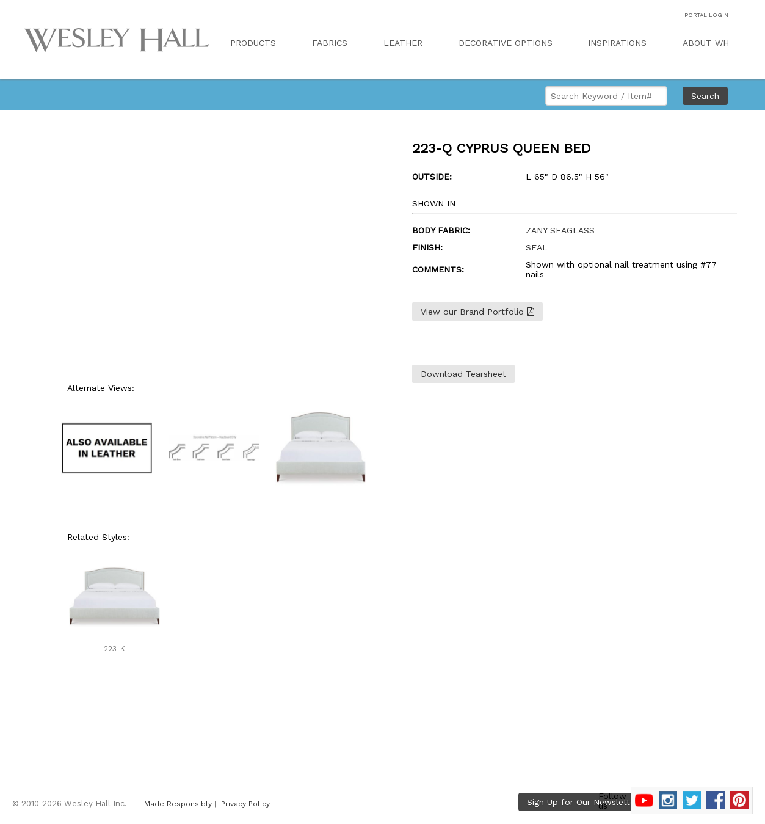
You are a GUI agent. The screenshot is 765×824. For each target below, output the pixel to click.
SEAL (537, 247)
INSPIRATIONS (617, 43)
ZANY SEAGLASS (560, 230)
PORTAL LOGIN (706, 15)
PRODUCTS (253, 43)
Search (705, 96)
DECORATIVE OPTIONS (506, 43)
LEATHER (402, 43)
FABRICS (329, 43)
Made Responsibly (178, 804)
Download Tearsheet (463, 374)
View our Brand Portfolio (477, 311)
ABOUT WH (706, 43)
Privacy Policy (245, 804)
